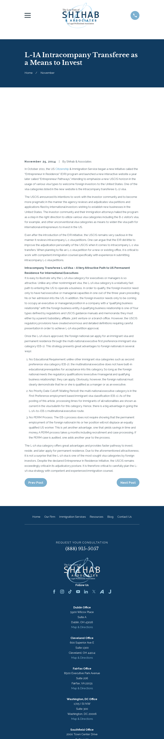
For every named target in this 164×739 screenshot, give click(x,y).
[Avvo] (102, 536)
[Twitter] (94, 536)
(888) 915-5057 (82, 493)
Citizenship (62, 113)
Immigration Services (72, 460)
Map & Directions (82, 571)
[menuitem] (29, 732)
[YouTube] (78, 536)
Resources (96, 460)
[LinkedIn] (86, 536)
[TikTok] (70, 536)
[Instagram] (62, 536)
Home (36, 460)
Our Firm (49, 460)
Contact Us (124, 460)
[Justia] (110, 536)
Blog (110, 460)
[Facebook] (54, 536)
